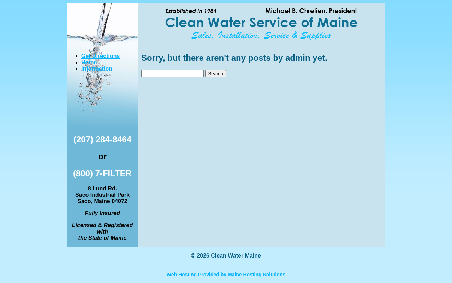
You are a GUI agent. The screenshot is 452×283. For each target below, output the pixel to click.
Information (96, 69)
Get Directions (100, 56)
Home (89, 62)
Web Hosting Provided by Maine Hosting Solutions (226, 274)
